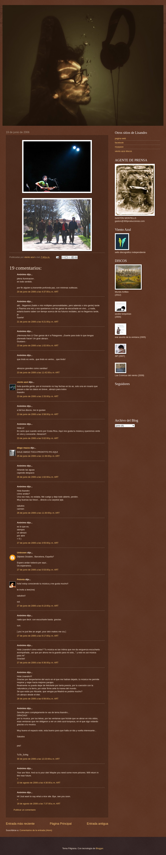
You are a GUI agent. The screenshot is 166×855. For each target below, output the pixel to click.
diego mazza (23, 448)
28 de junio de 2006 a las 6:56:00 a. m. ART (37, 698)
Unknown (22, 552)
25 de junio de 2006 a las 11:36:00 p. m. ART (38, 456)
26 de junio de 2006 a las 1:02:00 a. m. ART (37, 477)
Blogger (99, 848)
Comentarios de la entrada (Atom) (36, 830)
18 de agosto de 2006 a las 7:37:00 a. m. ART (38, 803)
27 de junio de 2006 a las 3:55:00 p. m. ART (37, 543)
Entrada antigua (97, 823)
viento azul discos (123, 151)
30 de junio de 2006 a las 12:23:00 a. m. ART (38, 759)
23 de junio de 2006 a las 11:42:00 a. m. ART (38, 372)
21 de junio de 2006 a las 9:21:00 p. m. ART (37, 321)
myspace (119, 147)
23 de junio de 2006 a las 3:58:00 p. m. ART (37, 414)
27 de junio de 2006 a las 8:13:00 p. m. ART (37, 605)
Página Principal (61, 823)
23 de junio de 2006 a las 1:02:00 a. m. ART (37, 345)
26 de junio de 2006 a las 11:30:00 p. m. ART (38, 513)
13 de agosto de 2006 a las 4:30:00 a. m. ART (38, 782)
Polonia (21, 579)
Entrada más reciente (20, 823)
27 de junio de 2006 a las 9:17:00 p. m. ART (37, 636)
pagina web (120, 138)
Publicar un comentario (25, 810)
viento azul (22, 382)
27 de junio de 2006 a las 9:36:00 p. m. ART (37, 662)
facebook (119, 142)
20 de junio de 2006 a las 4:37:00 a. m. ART (37, 291)
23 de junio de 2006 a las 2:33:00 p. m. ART (37, 396)
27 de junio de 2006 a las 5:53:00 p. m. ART (37, 569)
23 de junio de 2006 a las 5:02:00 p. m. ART (37, 438)
